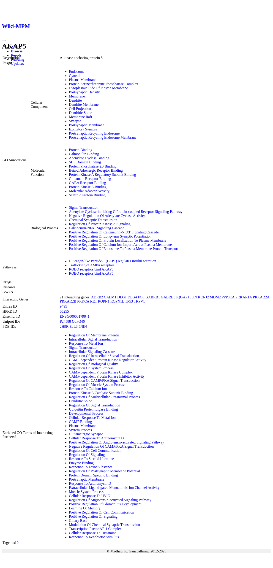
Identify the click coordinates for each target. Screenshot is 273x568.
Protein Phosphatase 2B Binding (93, 166)
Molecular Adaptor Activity (89, 191)
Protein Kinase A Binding (87, 187)
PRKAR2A (261, 297)
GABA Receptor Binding (87, 183)
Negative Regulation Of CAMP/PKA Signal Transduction (111, 446)
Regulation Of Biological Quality (93, 364)
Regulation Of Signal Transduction (94, 405)
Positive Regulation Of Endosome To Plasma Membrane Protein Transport (123, 249)
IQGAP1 (182, 297)
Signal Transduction (83, 207)
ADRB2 (97, 297)
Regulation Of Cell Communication (95, 450)
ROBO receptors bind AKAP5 (91, 269)
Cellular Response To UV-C (89, 496)
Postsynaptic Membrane (86, 125)
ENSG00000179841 (75, 316)
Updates (17, 63)
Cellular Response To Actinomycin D (96, 438)
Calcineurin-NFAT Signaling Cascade (96, 228)
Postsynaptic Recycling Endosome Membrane (102, 137)
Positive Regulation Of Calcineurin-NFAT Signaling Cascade (114, 232)
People (16, 55)
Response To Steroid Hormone (91, 459)
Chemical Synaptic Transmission (93, 220)
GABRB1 (152, 297)
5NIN (83, 326)
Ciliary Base (78, 520)
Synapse (75, 121)
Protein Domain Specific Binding (93, 475)
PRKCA (83, 301)
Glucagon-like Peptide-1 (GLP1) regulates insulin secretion (112, 261)
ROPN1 (103, 301)
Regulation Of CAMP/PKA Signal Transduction (104, 380)
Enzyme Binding (81, 463)
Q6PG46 (78, 321)
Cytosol (74, 76)
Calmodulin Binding (84, 154)
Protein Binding (80, 150)
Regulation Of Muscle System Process (97, 385)
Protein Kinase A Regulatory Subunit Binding (102, 174)
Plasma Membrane (82, 80)
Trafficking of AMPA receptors (92, 265)
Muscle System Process (86, 492)
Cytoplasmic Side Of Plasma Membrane (98, 88)
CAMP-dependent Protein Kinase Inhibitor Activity (107, 376)
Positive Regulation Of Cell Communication (101, 512)
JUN (193, 297)
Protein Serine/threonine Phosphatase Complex (103, 84)
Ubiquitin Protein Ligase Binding (93, 409)
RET (93, 301)
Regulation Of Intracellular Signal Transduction (104, 356)
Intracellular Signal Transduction (93, 339)
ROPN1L (117, 301)
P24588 (65, 321)
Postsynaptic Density (84, 92)
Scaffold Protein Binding (87, 195)
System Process (80, 430)
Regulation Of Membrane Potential (94, 335)
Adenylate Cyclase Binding (89, 158)
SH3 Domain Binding (85, 162)
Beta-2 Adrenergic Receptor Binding (96, 170)
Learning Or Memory (85, 508)
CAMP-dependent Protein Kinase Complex (101, 372)
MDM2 (215, 297)
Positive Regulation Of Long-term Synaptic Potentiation (110, 236)
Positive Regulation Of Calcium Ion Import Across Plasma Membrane (120, 244)
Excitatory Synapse (83, 129)
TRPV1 (139, 301)
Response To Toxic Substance (90, 467)
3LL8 (73, 326)
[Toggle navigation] (3, 40)
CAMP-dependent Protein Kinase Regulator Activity (107, 360)
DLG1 (122, 297)
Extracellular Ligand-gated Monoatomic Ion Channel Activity (114, 488)
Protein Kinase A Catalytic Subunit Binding (101, 393)
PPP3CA (228, 297)
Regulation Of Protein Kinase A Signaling (100, 224)
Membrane (77, 96)
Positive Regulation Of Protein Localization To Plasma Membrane (117, 240)
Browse (16, 51)
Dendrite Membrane (83, 104)
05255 (64, 311)
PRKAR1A (243, 297)
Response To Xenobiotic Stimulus (94, 537)
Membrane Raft (80, 117)
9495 (63, 306)
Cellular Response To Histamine (92, 533)
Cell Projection (80, 109)
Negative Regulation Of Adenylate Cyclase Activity (107, 216)
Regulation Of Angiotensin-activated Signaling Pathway (110, 500)
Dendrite (75, 100)
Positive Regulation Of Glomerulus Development (105, 504)
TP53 (129, 301)
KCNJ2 (203, 297)
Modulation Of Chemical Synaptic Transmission (104, 525)
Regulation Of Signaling (87, 455)
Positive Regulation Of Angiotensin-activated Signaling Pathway (116, 442)
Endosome (77, 71)
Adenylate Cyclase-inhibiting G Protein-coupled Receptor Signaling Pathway (126, 212)
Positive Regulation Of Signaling (93, 516)
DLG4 (132, 297)
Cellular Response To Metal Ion (92, 417)
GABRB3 (168, 297)
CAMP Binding (80, 422)
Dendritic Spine (80, 113)
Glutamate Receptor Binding (90, 179)
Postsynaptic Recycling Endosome (94, 133)
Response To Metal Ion (86, 343)
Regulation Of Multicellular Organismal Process (104, 397)
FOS (141, 297)
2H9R (64, 326)
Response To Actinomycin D (90, 483)
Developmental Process (86, 413)
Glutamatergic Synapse (86, 434)
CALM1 (110, 297)
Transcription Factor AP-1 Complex (95, 529)
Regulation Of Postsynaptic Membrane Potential (104, 471)
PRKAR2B (68, 301)
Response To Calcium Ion (88, 389)
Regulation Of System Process (91, 368)
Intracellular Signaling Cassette (92, 352)
